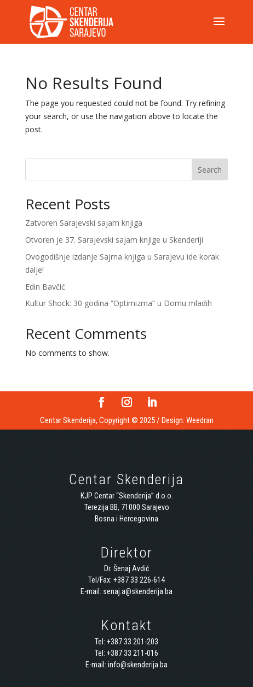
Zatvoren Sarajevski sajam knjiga (83, 223)
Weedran (200, 420)
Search (210, 170)
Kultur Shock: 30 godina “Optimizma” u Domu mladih (118, 303)
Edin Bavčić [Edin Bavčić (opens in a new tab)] (45, 286)
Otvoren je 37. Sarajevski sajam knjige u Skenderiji (114, 239)
